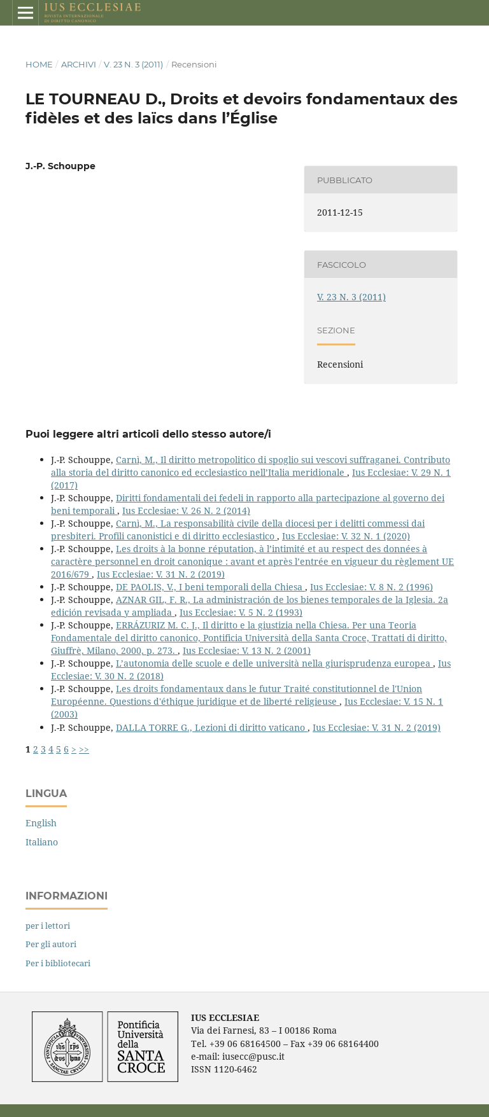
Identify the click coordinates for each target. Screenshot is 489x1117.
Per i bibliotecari (57, 963)
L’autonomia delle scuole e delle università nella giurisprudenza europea (274, 663)
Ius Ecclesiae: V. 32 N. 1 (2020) (346, 536)
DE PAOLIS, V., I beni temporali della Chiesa (210, 587)
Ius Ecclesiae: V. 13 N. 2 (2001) (247, 650)
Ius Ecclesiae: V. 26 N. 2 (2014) (186, 510)
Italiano (41, 842)
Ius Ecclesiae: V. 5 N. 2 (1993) (241, 612)
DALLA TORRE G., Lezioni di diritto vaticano (212, 727)
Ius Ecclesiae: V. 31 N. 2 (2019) (161, 574)
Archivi (78, 64)
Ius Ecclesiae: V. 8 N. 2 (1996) (371, 587)
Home (39, 64)
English (41, 823)
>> (84, 749)
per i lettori (47, 925)
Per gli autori (50, 944)
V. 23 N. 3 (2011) (133, 64)
